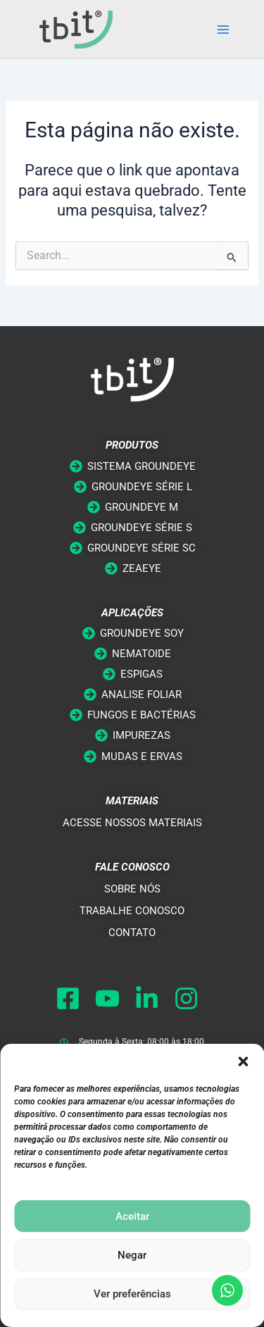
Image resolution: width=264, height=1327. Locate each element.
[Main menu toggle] (223, 29)
